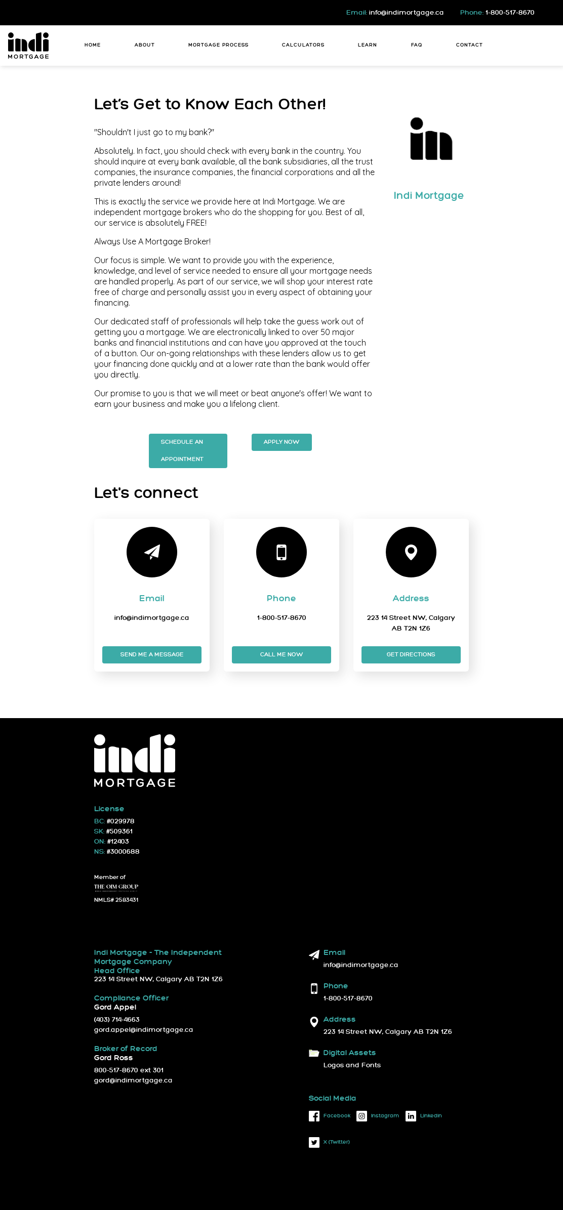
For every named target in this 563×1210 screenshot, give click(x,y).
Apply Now (282, 442)
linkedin (424, 1116)
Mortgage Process (218, 45)
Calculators (303, 45)
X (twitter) (329, 1142)
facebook (329, 1116)
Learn (367, 45)
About (145, 45)
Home (93, 45)
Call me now (281, 654)
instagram (377, 1116)
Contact (469, 45)
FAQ (417, 45)
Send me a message (152, 654)
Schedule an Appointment (182, 451)
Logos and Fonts (352, 1065)
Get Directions (411, 654)
